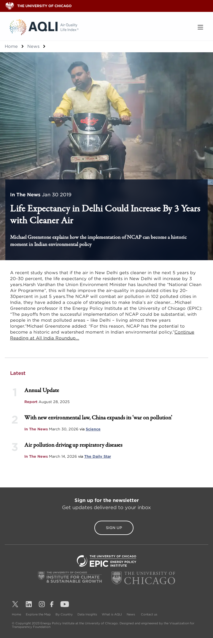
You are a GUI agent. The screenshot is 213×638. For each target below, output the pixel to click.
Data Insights (87, 614)
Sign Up (106, 527)
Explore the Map (38, 614)
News (33, 46)
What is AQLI (112, 614)
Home (11, 46)
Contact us (149, 614)
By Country (64, 614)
